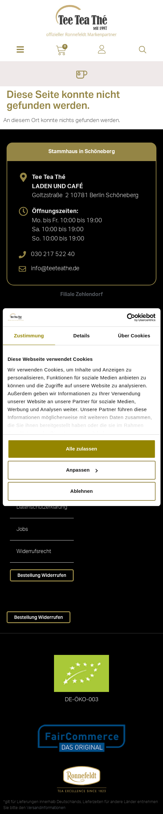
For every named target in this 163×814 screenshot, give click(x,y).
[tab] (81, 151)
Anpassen (81, 470)
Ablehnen (81, 491)
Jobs (22, 529)
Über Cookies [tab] (134, 335)
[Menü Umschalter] (81, 75)
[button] (20, 50)
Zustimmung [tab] (29, 335)
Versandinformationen (46, 808)
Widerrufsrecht (33, 551)
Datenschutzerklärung (41, 507)
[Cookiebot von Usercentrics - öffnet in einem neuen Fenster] (126, 317)
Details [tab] (81, 335)
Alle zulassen (81, 448)
